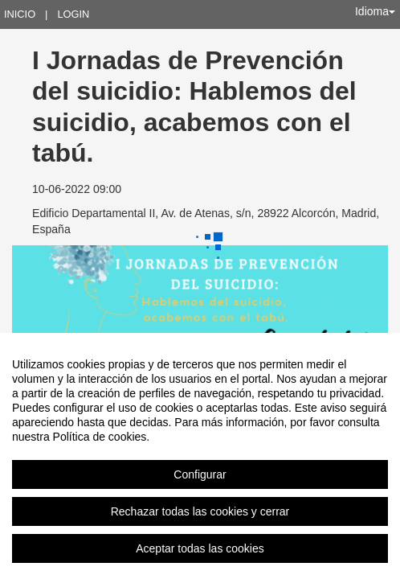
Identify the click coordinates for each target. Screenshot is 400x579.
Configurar (199, 474)
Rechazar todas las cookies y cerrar (200, 511)
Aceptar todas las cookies (200, 548)
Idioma (375, 11)
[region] (200, 456)
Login (73, 14)
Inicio (19, 14)
